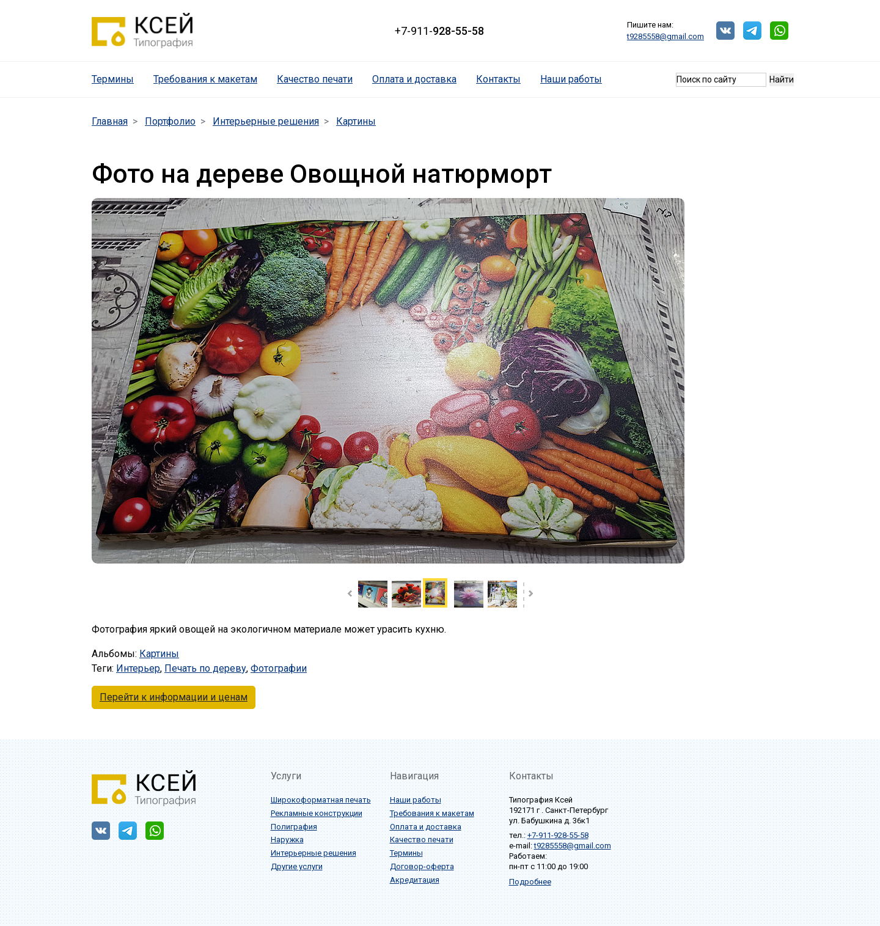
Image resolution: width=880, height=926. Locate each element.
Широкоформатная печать (321, 799)
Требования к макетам (205, 79)
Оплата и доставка (414, 79)
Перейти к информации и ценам (174, 697)
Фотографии (279, 668)
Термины (118, 78)
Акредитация (414, 879)
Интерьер (138, 668)
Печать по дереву (205, 668)
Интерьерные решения (313, 853)
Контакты (498, 79)
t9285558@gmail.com (665, 36)
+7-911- (439, 30)
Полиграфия (294, 826)
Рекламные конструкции (316, 813)
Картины (159, 654)
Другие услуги (297, 866)
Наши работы (571, 79)
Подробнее (530, 881)
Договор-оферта (422, 866)
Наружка (287, 839)
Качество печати (315, 79)
